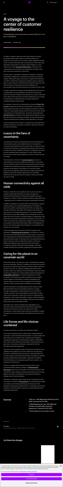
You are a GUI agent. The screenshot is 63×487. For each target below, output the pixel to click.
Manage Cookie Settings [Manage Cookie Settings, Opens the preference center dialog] (31, 482)
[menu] (4, 2)
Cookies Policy (22, 471)
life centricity (24, 381)
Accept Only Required (31, 478)
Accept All (31, 474)
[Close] (60, 466)
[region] (31, 475)
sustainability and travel (11, 275)
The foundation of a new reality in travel (41, 411)
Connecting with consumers (20, 232)
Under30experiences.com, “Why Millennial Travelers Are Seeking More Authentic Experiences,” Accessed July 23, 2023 (42, 406)
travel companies (27, 160)
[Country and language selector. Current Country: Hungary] (54, 2)
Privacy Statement (32, 471)
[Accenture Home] (29, 2)
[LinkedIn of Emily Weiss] (57, 426)
